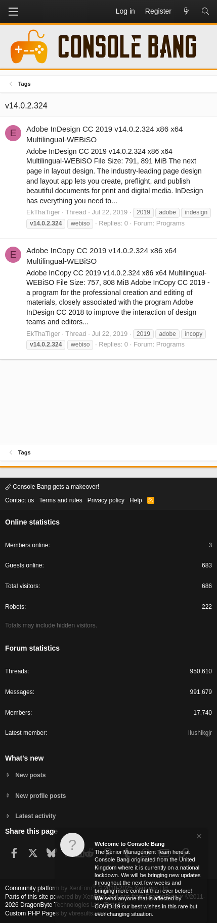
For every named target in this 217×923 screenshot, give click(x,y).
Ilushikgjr (200, 732)
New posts (30, 775)
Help (135, 500)
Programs (170, 223)
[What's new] (186, 12)
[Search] (205, 12)
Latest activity (35, 816)
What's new (24, 758)
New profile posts (40, 795)
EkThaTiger (43, 212)
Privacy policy (106, 500)
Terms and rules (60, 500)
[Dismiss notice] (198, 837)
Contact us (19, 500)
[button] (13, 11)
